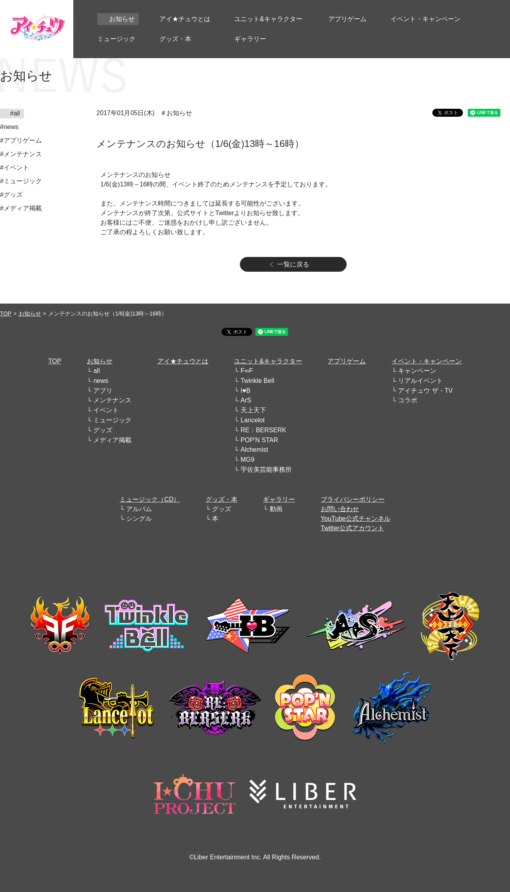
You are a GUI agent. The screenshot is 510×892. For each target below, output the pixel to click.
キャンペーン (417, 370)
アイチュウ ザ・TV (425, 390)
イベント (106, 410)
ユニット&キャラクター (268, 361)
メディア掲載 (112, 440)
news (100, 380)
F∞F (247, 370)
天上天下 (253, 410)
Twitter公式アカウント (352, 528)
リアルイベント (420, 380)
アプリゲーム (347, 361)
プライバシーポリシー (352, 499)
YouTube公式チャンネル (355, 518)
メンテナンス (112, 400)
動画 (276, 509)
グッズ (102, 430)
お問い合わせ (340, 509)
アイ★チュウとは (182, 361)
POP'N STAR (259, 440)
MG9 (248, 459)
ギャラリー (279, 499)
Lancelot (253, 420)
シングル (139, 518)
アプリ (102, 390)
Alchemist (254, 449)
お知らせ (30, 313)
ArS (246, 400)
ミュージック (112, 420)
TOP (6, 313)
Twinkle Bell (257, 380)
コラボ (407, 400)
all (96, 370)
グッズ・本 (221, 499)
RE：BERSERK (263, 430)
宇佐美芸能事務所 (266, 469)
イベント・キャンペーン (427, 361)
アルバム (139, 509)
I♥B (246, 390)
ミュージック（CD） (150, 499)
